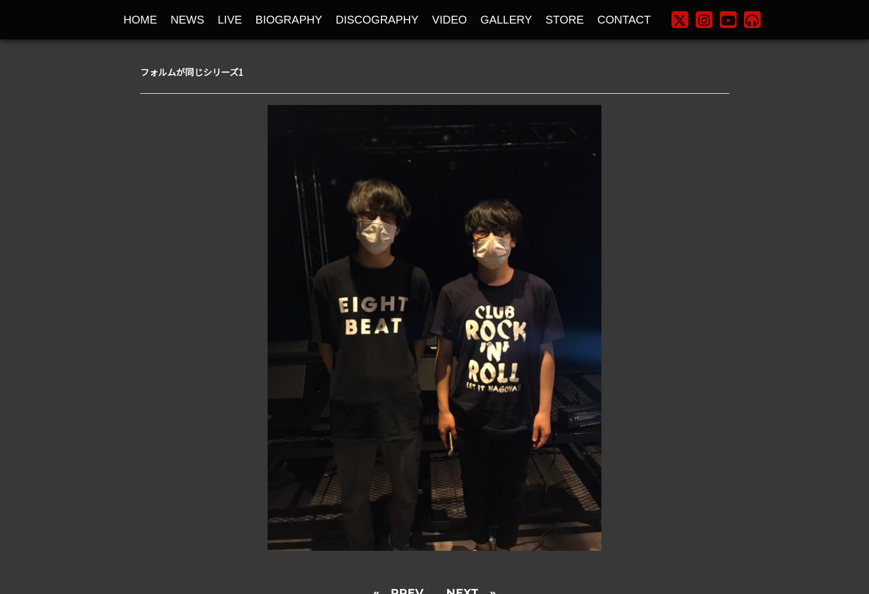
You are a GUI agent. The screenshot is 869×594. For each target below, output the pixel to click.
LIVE (230, 19)
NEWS (187, 19)
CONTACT (624, 19)
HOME (140, 19)
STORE (564, 19)
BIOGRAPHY (288, 19)
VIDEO (449, 19)
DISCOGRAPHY (377, 19)
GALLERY (506, 19)
